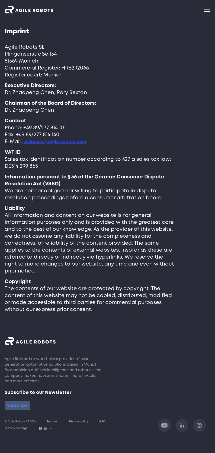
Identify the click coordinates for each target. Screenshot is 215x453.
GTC (102, 427)
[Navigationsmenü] (207, 10)
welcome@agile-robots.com (60, 141)
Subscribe (20, 407)
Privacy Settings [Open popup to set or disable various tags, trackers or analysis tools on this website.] (16, 433)
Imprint (52, 427)
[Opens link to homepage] (29, 9)
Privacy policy (78, 427)
